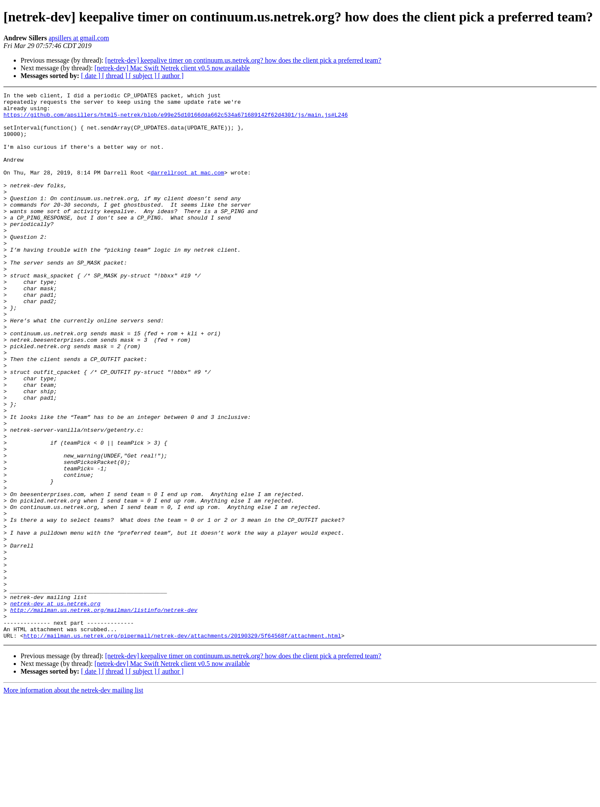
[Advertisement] (534, 114)
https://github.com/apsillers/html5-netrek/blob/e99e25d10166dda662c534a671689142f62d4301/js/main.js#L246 (175, 119)
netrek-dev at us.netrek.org (55, 706)
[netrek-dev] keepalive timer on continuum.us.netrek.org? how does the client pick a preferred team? (243, 60)
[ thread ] (115, 75)
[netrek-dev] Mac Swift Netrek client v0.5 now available (172, 68)
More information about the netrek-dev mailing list (73, 799)
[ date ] (91, 75)
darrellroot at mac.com (187, 189)
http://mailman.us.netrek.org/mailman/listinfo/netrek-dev (104, 714)
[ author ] (171, 75)
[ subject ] (143, 75)
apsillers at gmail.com (78, 38)
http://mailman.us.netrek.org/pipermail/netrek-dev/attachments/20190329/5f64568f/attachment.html (182, 745)
